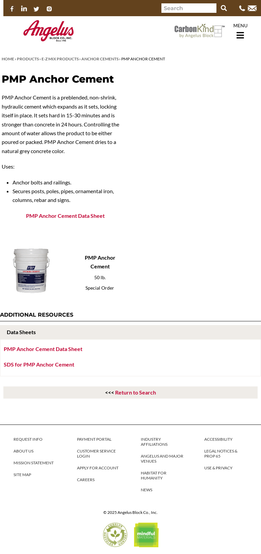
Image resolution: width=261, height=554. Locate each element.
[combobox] (188, 8)
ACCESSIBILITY (218, 439)
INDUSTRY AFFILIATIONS (154, 442)
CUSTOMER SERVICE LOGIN (96, 453)
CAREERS (86, 479)
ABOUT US (23, 451)
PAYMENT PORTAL (94, 439)
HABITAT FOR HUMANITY (153, 475)
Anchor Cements (100, 58)
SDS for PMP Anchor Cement (39, 364)
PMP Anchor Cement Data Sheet (65, 215)
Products (28, 58)
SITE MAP (22, 474)
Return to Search (135, 392)
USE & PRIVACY (218, 467)
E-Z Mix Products (60, 58)
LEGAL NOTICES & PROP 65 (220, 453)
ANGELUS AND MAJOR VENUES (162, 459)
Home (8, 58)
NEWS (146, 489)
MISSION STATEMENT (34, 462)
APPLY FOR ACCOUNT (98, 467)
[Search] (224, 8)
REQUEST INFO (28, 439)
